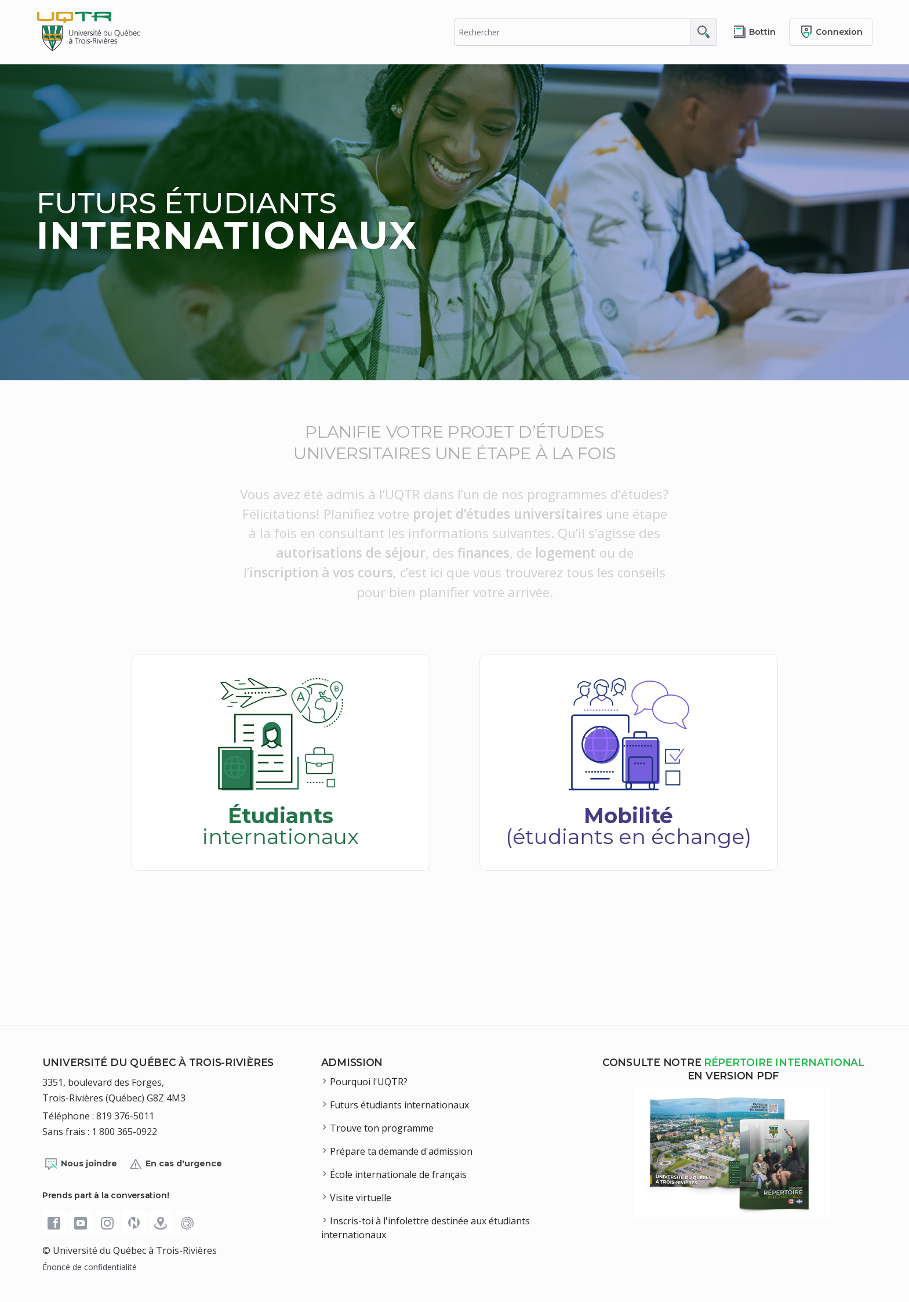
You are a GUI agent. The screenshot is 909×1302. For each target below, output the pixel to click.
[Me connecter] (830, 32)
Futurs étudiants (227, 221)
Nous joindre (80, 1164)
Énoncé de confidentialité (89, 1266)
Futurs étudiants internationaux (399, 1105)
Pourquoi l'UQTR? (369, 1081)
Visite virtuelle (360, 1197)
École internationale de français (398, 1174)
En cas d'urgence (175, 1164)
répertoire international (784, 1062)
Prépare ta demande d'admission (401, 1151)
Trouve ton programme (382, 1128)
